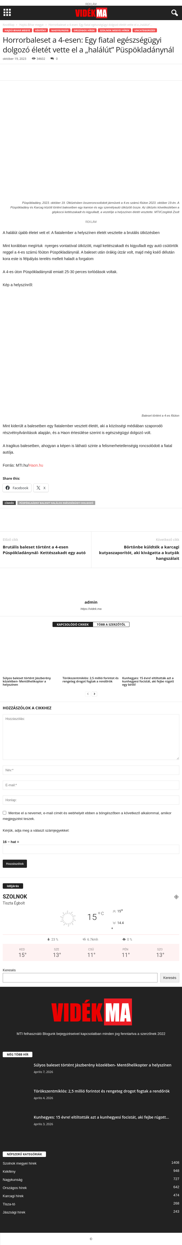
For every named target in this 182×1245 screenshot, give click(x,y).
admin (91, 602)
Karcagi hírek (13, 1196)
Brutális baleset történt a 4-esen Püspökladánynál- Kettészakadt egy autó (44, 549)
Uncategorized (144, 30)
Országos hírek (84, 30)
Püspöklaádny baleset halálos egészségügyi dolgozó (56, 503)
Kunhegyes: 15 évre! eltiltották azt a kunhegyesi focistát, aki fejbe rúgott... (101, 1117)
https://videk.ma (91, 608)
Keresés (9, 970)
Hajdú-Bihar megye (31, 25)
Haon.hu (36, 465)
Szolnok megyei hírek (114, 30)
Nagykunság (59, 30)
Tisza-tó (9, 1204)
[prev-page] (88, 694)
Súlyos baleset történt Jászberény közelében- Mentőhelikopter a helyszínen (27, 681)
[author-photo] (91, 584)
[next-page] (94, 694)
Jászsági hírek (14, 1212)
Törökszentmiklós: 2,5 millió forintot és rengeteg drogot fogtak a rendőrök (91, 679)
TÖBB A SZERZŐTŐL (111, 624)
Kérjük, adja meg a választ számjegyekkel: (36, 830)
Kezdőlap (8, 25)
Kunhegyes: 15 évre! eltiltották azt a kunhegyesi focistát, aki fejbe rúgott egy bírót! (148, 681)
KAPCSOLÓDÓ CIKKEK (73, 624)
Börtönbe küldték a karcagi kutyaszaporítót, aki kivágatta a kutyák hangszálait (139, 552)
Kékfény (40, 30)
